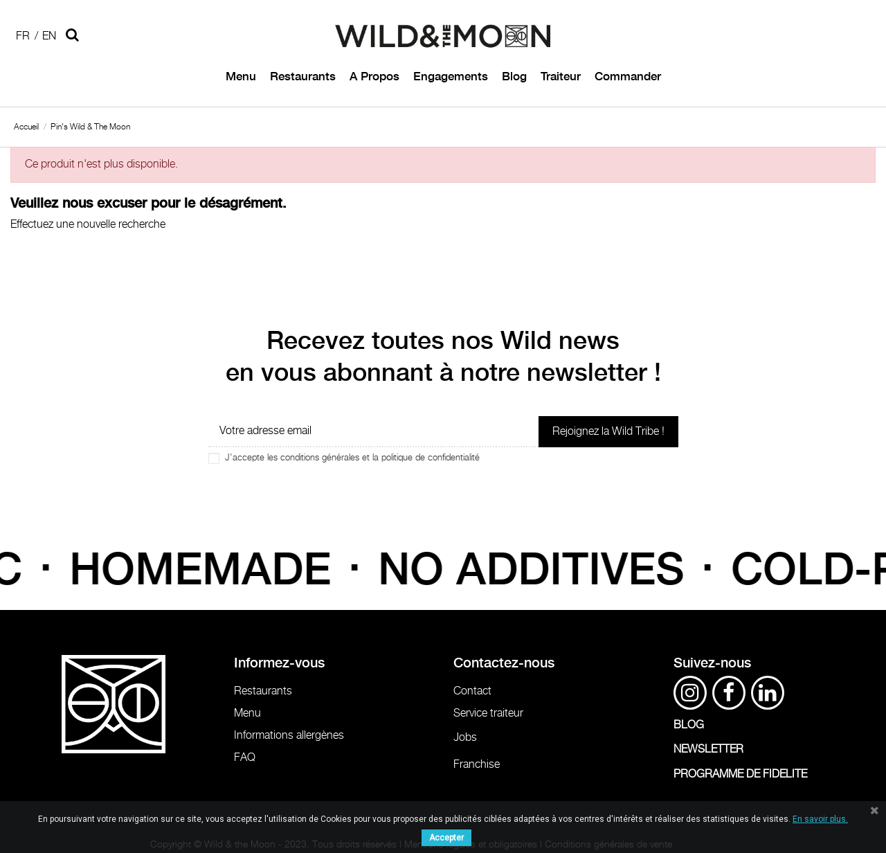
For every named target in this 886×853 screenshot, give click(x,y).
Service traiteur (488, 713)
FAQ (244, 758)
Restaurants (263, 691)
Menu (247, 713)
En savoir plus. (820, 819)
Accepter (446, 838)
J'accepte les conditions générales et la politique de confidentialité (352, 458)
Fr (23, 36)
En (49, 36)
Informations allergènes (289, 736)
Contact (472, 691)
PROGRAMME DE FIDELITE (740, 774)
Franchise (476, 765)
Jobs (465, 738)
